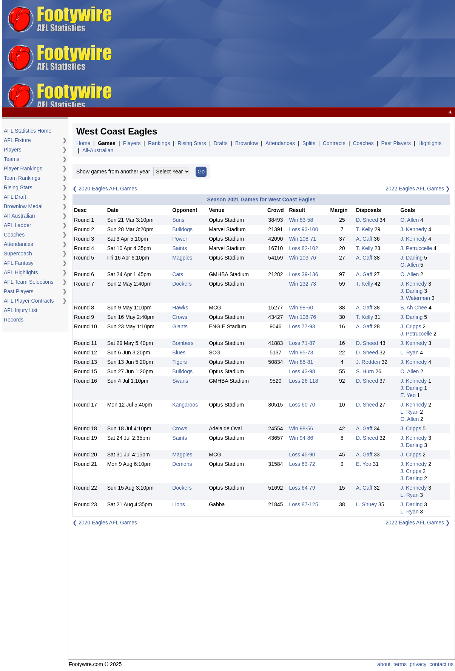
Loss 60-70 (302, 405)
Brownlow (246, 143)
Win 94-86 (301, 438)
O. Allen (409, 220)
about (383, 664)
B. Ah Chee (413, 308)
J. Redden (368, 362)
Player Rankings (23, 168)
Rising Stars (18, 187)
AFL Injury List (20, 310)
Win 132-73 (302, 284)
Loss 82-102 (303, 248)
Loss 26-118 (303, 381)
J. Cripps (410, 326)
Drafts (221, 143)
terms (400, 664)
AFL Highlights (21, 272)
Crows (179, 317)
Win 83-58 (301, 220)
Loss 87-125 (303, 504)
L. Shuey (366, 504)
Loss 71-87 (302, 343)
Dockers (181, 284)
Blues (178, 352)
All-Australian (19, 216)
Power (179, 239)
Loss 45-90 (302, 454)
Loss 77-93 (302, 326)
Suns (178, 220)
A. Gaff (364, 239)
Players (13, 150)
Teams (11, 159)
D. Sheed (367, 220)
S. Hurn (365, 371)
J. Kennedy (413, 229)
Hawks (180, 308)
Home (83, 143)
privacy (418, 664)
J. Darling (411, 258)
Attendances (18, 244)
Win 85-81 (301, 362)
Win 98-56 (301, 428)
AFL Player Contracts (29, 301)
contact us (441, 664)
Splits (308, 143)
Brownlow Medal (23, 206)
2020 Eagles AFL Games (108, 189)
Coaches (14, 235)
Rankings (159, 143)
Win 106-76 (302, 317)
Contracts (334, 143)
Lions (178, 504)
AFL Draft (15, 197)
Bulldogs (182, 229)
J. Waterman (415, 298)
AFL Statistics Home (27, 131)
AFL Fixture (17, 140)
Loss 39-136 (303, 274)
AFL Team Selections (29, 282)
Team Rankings (22, 178)
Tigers (179, 362)
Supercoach (18, 253)
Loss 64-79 (302, 488)
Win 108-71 (302, 239)
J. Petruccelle (416, 248)
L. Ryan (409, 352)
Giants (179, 326)
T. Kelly (364, 229)
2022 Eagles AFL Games (415, 189)
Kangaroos (185, 405)
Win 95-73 (301, 352)
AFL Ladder (17, 225)
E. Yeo (408, 395)
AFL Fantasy (19, 263)
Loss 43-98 (302, 371)
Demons (182, 464)
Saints (179, 248)
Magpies (182, 258)
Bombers (182, 343)
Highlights (429, 143)
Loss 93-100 (303, 229)
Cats (177, 274)
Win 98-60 (301, 308)
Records (13, 320)
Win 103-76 (302, 258)
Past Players (19, 291)
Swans (180, 381)
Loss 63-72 (302, 464)
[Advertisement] (296, 54)
